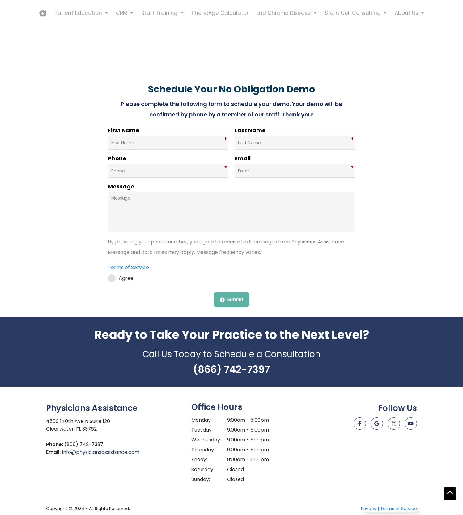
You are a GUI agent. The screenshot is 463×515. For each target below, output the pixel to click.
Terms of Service (128, 267)
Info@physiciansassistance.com (100, 452)
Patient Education (78, 54)
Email (243, 158)
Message (121, 186)
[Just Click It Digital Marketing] (387, 451)
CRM (121, 54)
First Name (123, 130)
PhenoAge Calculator (220, 54)
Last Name (250, 130)
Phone (117, 158)
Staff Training (159, 54)
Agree (121, 278)
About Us (406, 54)
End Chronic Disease (284, 54)
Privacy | (370, 508)
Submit (231, 299)
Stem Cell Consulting (353, 54)
